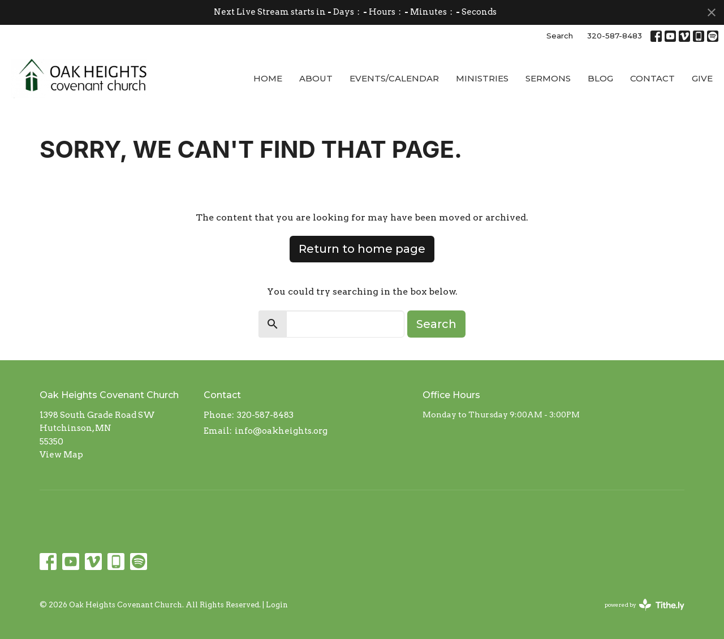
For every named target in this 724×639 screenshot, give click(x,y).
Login (277, 605)
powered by (644, 605)
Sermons (548, 78)
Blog (600, 78)
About (316, 78)
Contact (652, 78)
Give (702, 78)
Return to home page (362, 249)
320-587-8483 (614, 35)
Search (559, 35)
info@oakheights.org (281, 431)
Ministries (482, 78)
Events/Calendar (394, 78)
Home (267, 78)
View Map (61, 455)
